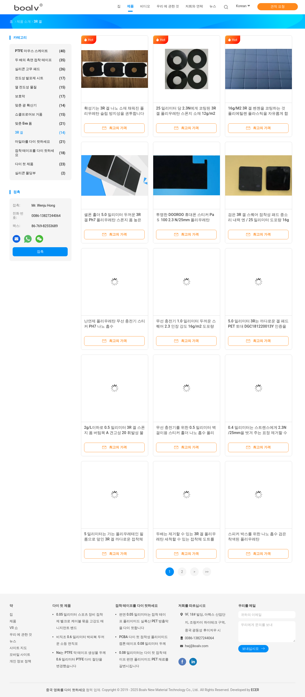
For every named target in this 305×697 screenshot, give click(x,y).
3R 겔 (40, 132)
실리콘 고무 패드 (40, 69)
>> (207, 572)
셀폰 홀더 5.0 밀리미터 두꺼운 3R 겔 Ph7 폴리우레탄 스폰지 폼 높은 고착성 (112, 219)
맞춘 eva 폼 (40, 123)
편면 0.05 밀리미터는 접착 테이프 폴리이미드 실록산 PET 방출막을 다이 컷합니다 (143, 621)
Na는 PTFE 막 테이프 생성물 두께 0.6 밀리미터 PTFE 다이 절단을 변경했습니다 (81, 659)
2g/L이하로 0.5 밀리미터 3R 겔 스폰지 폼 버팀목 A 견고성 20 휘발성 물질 (114, 432)
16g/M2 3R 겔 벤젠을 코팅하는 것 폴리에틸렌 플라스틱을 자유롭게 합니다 (258, 113)
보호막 (40, 96)
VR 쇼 (14, 628)
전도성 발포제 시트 (40, 78)
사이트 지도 (18, 648)
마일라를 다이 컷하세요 (40, 141)
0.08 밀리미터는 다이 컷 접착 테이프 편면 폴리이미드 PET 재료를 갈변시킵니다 (143, 659)
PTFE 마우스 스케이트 (40, 51)
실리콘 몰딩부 (40, 173)
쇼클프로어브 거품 (40, 114)
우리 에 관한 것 (21, 634)
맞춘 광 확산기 (40, 105)
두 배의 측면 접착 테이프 (40, 60)
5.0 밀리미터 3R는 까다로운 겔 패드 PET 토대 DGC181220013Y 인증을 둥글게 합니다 (258, 326)
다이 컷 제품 (40, 164)
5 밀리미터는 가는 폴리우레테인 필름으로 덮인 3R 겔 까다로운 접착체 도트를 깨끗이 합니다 (113, 539)
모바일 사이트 (20, 654)
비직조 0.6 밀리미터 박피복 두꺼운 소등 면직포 (80, 640)
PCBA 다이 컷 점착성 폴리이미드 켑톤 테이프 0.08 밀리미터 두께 (143, 640)
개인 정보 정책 (20, 661)
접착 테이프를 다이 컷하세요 (40, 153)
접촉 (40, 251)
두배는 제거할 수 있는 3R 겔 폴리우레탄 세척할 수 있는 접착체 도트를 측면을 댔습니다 (186, 539)
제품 (13, 621)
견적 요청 (277, 6)
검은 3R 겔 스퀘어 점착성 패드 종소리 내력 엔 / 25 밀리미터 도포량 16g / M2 (258, 219)
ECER (255, 690)
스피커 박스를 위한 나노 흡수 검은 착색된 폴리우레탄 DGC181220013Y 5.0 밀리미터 (257, 539)
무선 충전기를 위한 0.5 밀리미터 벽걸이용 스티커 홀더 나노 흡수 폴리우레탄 (186, 432)
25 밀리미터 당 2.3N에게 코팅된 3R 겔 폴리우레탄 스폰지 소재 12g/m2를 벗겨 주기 (186, 113)
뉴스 (13, 641)
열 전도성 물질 (40, 87)
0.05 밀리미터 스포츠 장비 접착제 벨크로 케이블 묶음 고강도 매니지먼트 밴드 (80, 621)
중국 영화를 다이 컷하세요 (65, 690)
